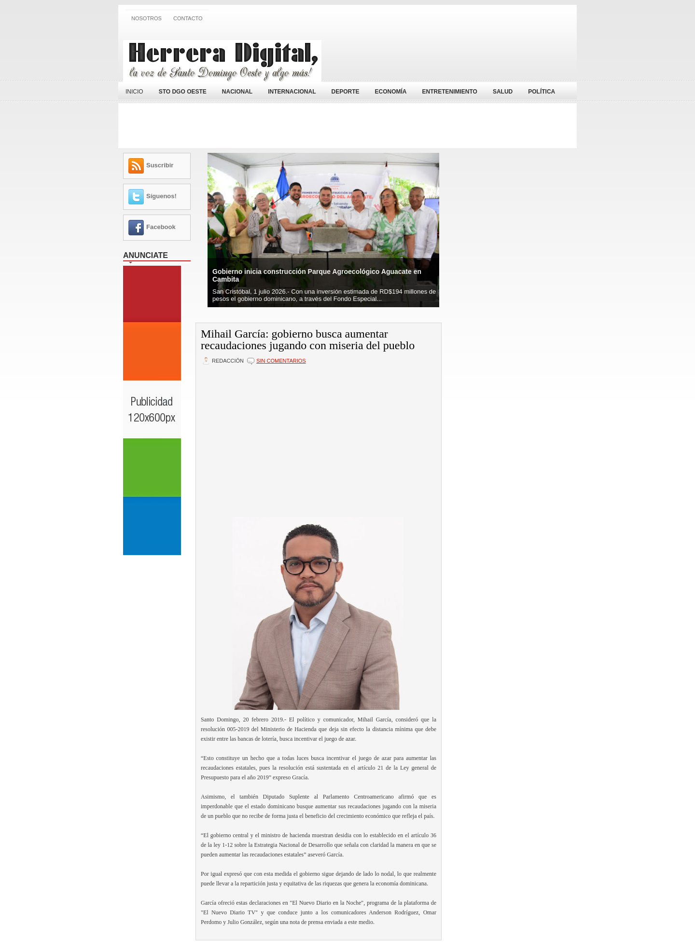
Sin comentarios (281, 361)
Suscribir (159, 165)
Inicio (134, 91)
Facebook (161, 227)
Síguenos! (161, 196)
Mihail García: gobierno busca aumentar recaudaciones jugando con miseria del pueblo (308, 339)
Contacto (188, 18)
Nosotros (146, 18)
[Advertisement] (459, 54)
